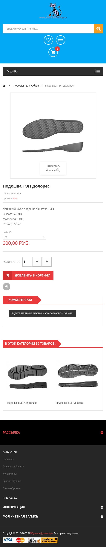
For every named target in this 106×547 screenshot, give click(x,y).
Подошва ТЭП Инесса (69, 402)
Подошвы (8, 459)
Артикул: (8, 198)
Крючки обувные (12, 481)
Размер (7, 232)
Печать (6, 286)
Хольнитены (10, 473)
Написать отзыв (12, 193)
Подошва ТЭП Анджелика (21, 402)
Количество (12, 261)
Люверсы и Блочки (13, 466)
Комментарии (20, 299)
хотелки (48, 40)
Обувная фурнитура (41, 533)
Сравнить (60, 40)
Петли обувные (11, 488)
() (56, 49)
